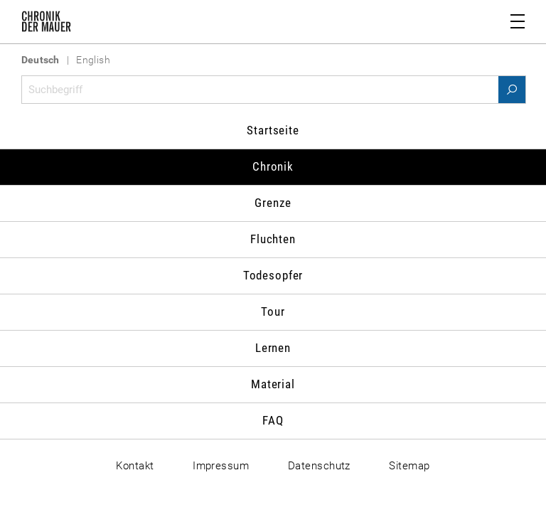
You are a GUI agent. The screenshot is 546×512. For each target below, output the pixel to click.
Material (273, 384)
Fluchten (273, 239)
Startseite (273, 130)
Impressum (221, 465)
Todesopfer (273, 275)
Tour (272, 311)
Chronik (273, 166)
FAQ (273, 420)
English (93, 59)
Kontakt (135, 465)
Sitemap (409, 465)
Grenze (273, 203)
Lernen (273, 348)
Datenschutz (319, 465)
